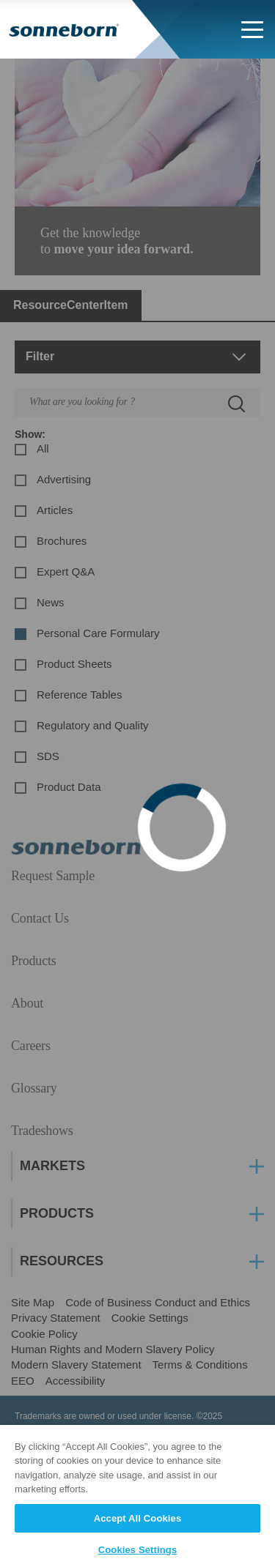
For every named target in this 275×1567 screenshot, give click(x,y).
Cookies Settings (137, 1549)
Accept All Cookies (138, 1518)
